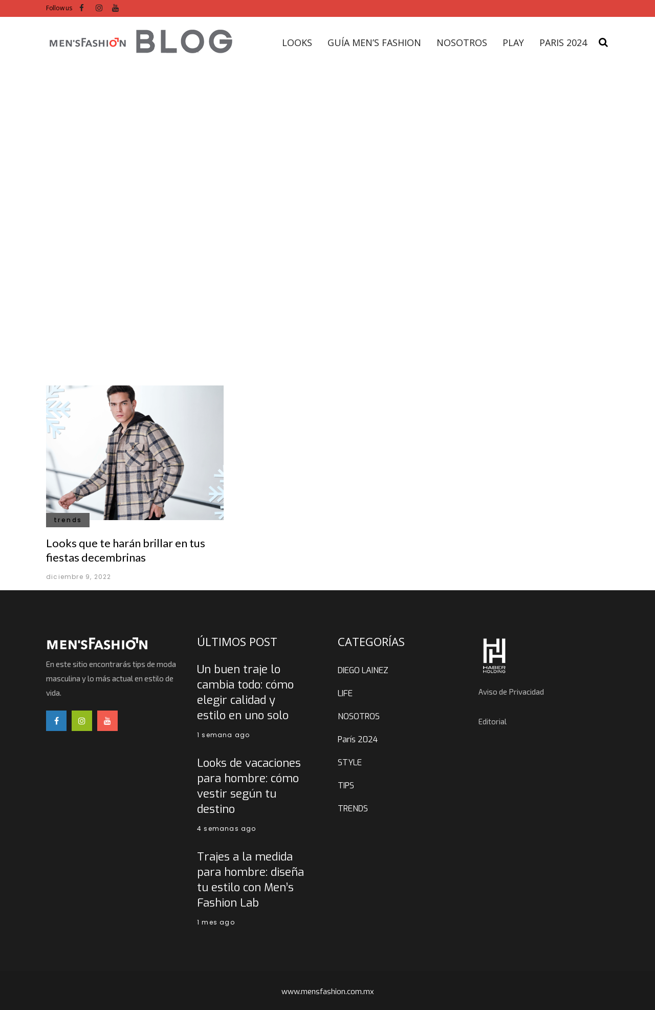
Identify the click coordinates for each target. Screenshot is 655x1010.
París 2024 (358, 739)
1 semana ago (223, 734)
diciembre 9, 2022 (78, 576)
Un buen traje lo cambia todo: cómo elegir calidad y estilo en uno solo (245, 692)
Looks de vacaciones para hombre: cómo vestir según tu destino (249, 786)
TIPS (346, 785)
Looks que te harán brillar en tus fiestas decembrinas (125, 550)
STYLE (350, 762)
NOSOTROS (359, 716)
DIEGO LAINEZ (363, 670)
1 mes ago (216, 922)
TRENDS (353, 808)
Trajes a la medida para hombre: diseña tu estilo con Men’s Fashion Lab (250, 879)
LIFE (345, 693)
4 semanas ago (226, 828)
